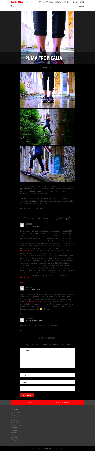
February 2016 (15, 425)
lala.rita (13, 6)
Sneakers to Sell (69, 2)
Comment (25, 350)
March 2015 (14, 437)
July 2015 (13, 430)
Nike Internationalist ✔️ (63, 402)
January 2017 (14, 418)
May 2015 (13, 432)
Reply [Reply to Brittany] (22, 314)
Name (24, 375)
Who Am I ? (80, 2)
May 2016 (13, 420)
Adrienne (28, 224)
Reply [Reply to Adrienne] (22, 283)
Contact (81, 6)
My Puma (58, 2)
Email (24, 382)
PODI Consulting (53, 448)
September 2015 (15, 427)
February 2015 (15, 440)
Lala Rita (17, 2)
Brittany (28, 287)
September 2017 (15, 413)
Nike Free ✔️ (31, 402)
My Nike (41, 2)
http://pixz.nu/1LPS (34, 301)
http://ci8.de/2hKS (27, 251)
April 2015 (14, 435)
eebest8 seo (29, 318)
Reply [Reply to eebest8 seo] (22, 330)
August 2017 (14, 415)
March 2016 (14, 422)
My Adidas (49, 2)
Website (24, 389)
